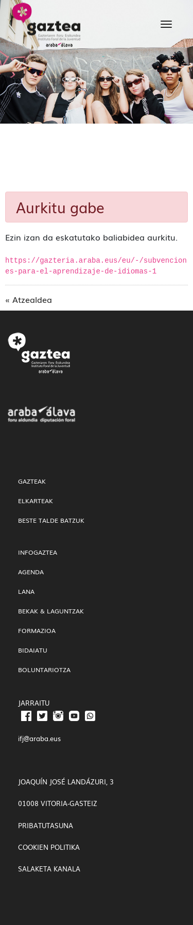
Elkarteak (35, 500)
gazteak (32, 481)
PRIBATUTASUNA (45, 825)
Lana (26, 591)
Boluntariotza (44, 669)
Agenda (31, 571)
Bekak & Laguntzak (51, 610)
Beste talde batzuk (51, 520)
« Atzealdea (28, 299)
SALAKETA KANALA (49, 868)
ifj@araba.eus (39, 738)
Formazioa (37, 630)
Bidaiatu (32, 650)
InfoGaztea (37, 552)
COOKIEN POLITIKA (49, 847)
